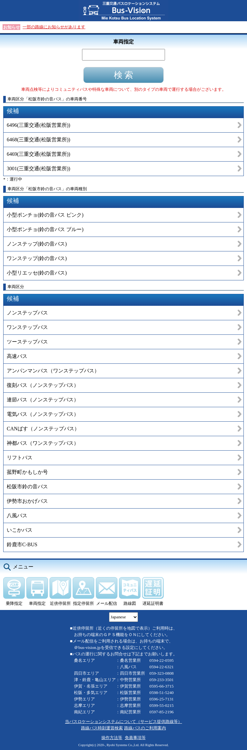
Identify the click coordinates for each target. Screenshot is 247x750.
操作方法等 (111, 737)
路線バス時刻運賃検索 (102, 728)
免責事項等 (135, 737)
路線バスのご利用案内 (145, 728)
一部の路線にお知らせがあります (54, 26)
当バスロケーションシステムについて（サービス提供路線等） (123, 721)
